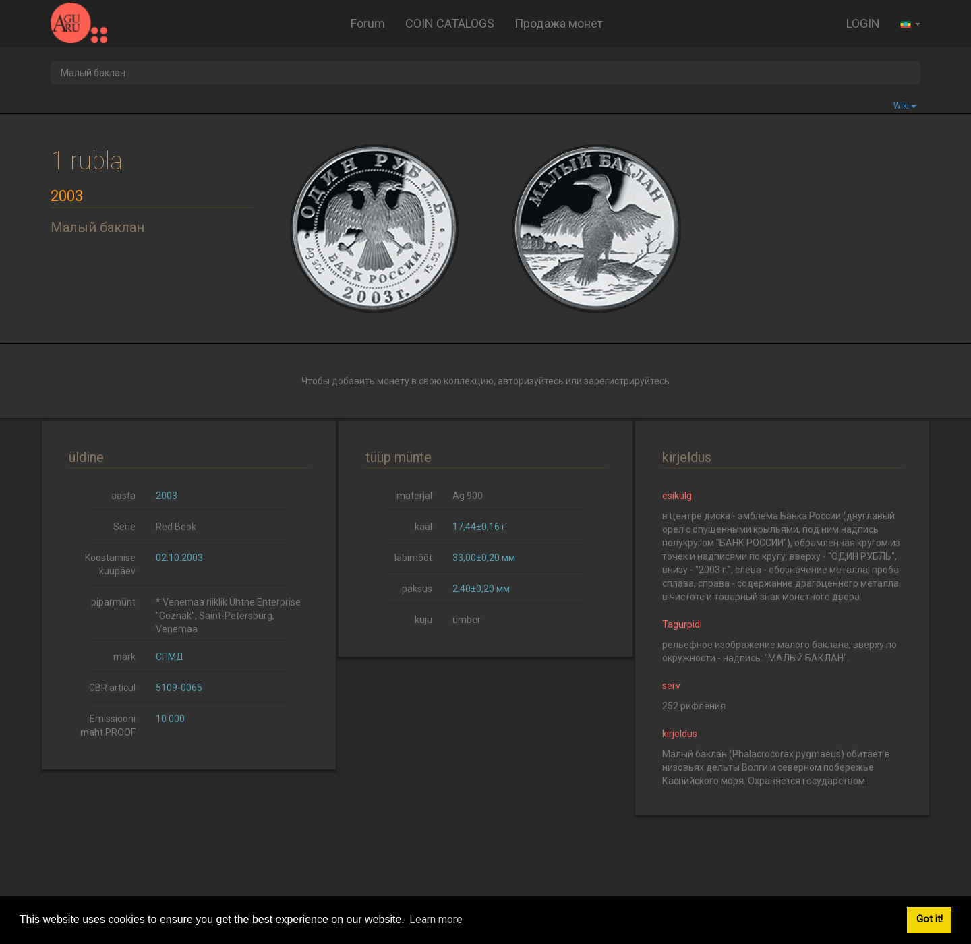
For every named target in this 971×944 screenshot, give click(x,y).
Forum (368, 23)
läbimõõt (413, 557)
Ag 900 (467, 495)
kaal (423, 526)
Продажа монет (558, 23)
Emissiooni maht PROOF (108, 725)
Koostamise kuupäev (110, 564)
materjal (414, 495)
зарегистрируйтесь (627, 381)
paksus (417, 588)
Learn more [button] (436, 919)
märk (124, 656)
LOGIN (863, 23)
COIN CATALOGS (449, 23)
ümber (466, 619)
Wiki (904, 106)
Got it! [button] (929, 919)
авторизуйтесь (531, 381)
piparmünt (113, 602)
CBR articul (112, 687)
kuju (423, 619)
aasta (123, 495)
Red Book (176, 526)
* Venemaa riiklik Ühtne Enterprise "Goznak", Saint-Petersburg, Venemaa (228, 616)
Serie (124, 526)
